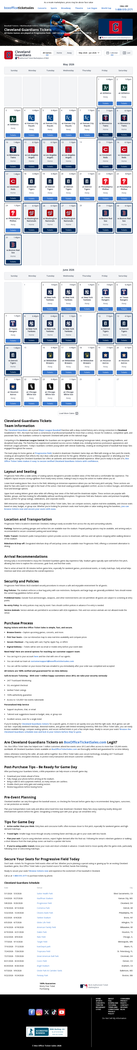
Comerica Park (43, 907)
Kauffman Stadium (45, 898)
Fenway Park (42, 975)
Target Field (42, 941)
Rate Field (41, 936)
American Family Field (46, 926)
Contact (124, 1005)
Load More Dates (68, 412)
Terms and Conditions (113, 1008)
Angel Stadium (43, 965)
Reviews (124, 1007)
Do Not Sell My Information (114, 1017)
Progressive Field (44, 902)
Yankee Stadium (44, 917)
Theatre (99, 1005)
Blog (122, 1009)
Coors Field (42, 960)
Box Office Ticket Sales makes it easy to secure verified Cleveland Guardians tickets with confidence (66, 459)
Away (69, 53)
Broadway (100, 1007)
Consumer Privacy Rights (125, 1000)
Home (59, 53)
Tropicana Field (43, 951)
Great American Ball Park (48, 955)
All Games (47, 53)
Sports (99, 1000)
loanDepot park (43, 946)
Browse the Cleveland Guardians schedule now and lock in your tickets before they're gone (67, 730)
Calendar (112, 53)
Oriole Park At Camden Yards (49, 970)
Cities (98, 1009)
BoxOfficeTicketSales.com (85, 741)
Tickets (105, 103)
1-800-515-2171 (20, 875)
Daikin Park (42, 931)
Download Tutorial (113, 1003)
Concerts (100, 1002)
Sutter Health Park (45, 893)
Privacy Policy (111, 1012)
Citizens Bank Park (45, 912)
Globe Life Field (43, 922)
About (111, 998)
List (126, 52)
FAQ (109, 1000)
